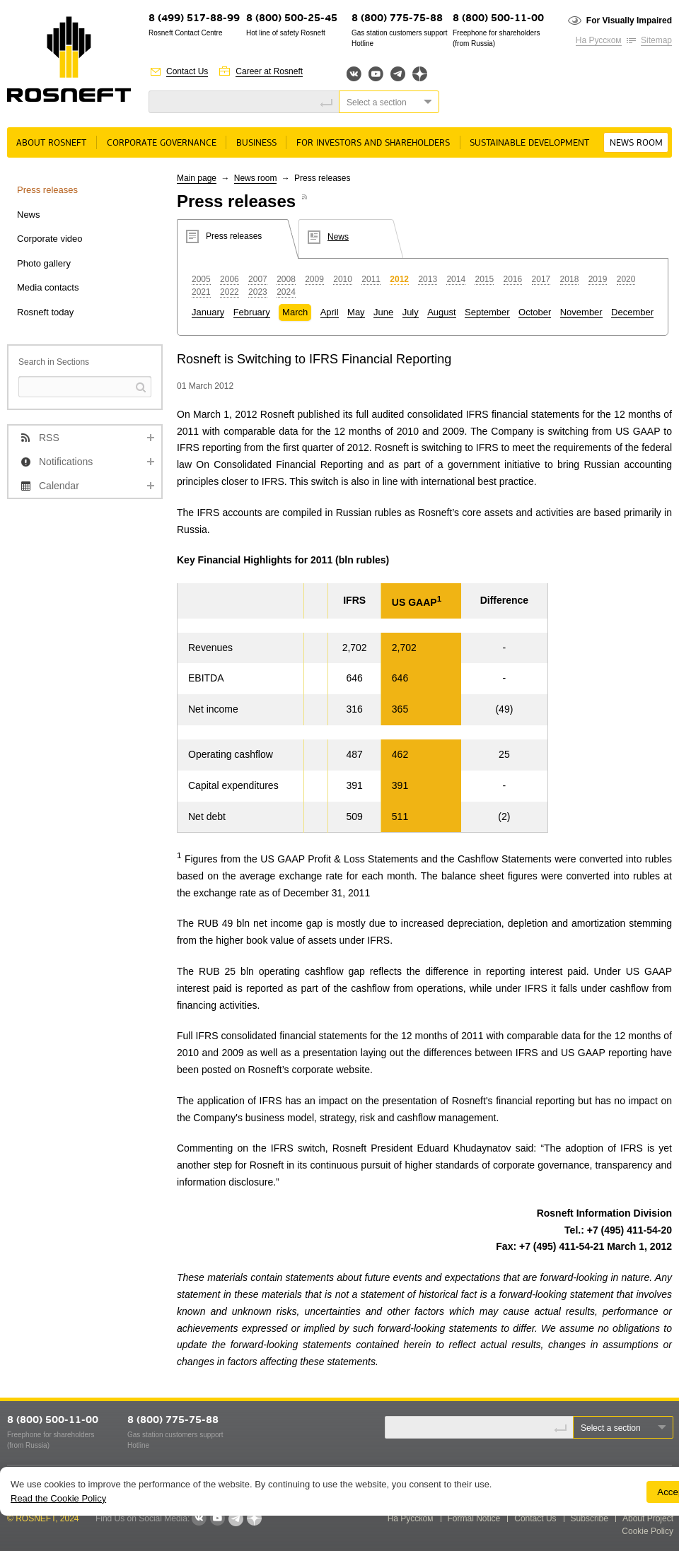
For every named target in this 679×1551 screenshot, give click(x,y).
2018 (569, 279)
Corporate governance (161, 143)
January (208, 312)
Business (256, 143)
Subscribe (589, 1518)
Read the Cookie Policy (58, 1498)
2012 (399, 279)
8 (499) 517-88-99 (194, 18)
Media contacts (48, 287)
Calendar (59, 485)
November (581, 312)
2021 (201, 292)
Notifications (66, 461)
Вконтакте (354, 73)
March (295, 312)
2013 (427, 279)
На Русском (599, 40)
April (329, 312)
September (487, 312)
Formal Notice (474, 1518)
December (632, 312)
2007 (257, 279)
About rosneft (51, 143)
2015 (484, 279)
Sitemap (656, 40)
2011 (371, 279)
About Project (647, 1518)
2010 (342, 279)
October (534, 312)
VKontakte (199, 1518)
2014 (455, 279)
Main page (196, 178)
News (28, 214)
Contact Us (187, 71)
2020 (626, 279)
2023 (257, 292)
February (251, 312)
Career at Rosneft (269, 71)
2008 (286, 279)
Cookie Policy (647, 1531)
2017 (541, 279)
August (441, 312)
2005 (201, 279)
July (410, 312)
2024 (286, 292)
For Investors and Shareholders (373, 143)
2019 (598, 279)
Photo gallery (44, 263)
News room (636, 143)
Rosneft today (45, 312)
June (383, 312)
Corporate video (50, 238)
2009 (314, 279)
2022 (229, 292)
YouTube (375, 73)
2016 (513, 279)
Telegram (397, 73)
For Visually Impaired (629, 20)
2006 (229, 279)
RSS (49, 437)
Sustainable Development (529, 143)
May (356, 312)
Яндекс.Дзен (419, 73)
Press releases (47, 190)
